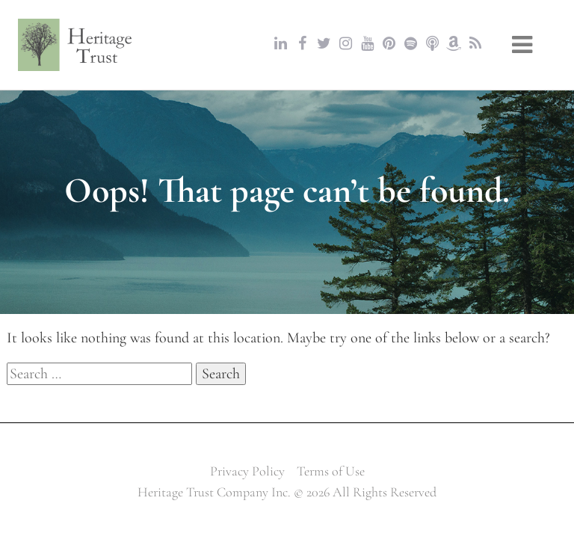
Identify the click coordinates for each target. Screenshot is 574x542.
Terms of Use (331, 471)
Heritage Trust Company (76, 45)
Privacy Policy (247, 471)
